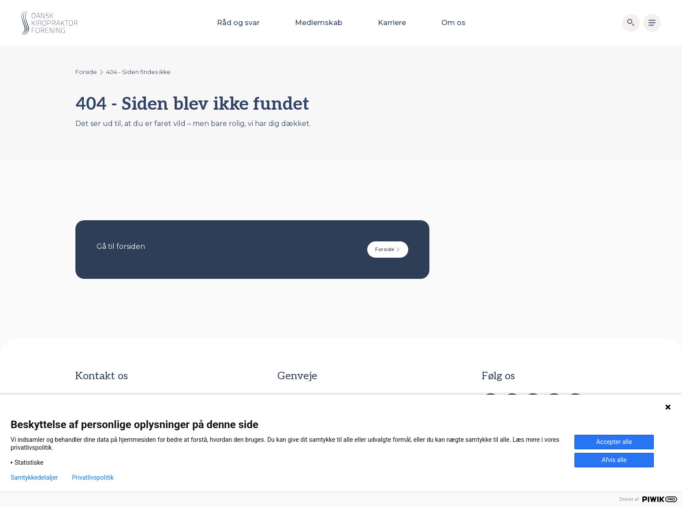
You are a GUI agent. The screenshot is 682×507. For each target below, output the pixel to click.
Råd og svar (238, 23)
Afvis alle (614, 459)
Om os (453, 23)
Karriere (392, 23)
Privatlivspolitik (92, 477)
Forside (86, 72)
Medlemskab (319, 23)
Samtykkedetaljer (34, 477)
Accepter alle (614, 441)
